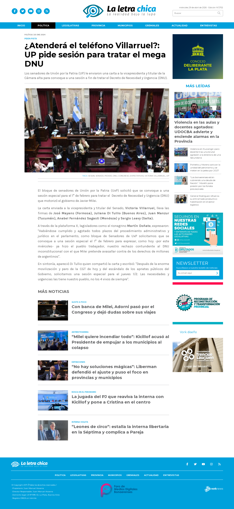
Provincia (98, 25)
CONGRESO (123, 176)
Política (43, 25)
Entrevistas (208, 25)
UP (167, 176)
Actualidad (180, 25)
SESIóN (91, 176)
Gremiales (152, 25)
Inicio (21, 25)
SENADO (100, 176)
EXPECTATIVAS (137, 176)
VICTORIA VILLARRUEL (155, 176)
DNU (115, 176)
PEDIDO (108, 176)
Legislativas (70, 25)
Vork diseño (188, 332)
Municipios (125, 25)
